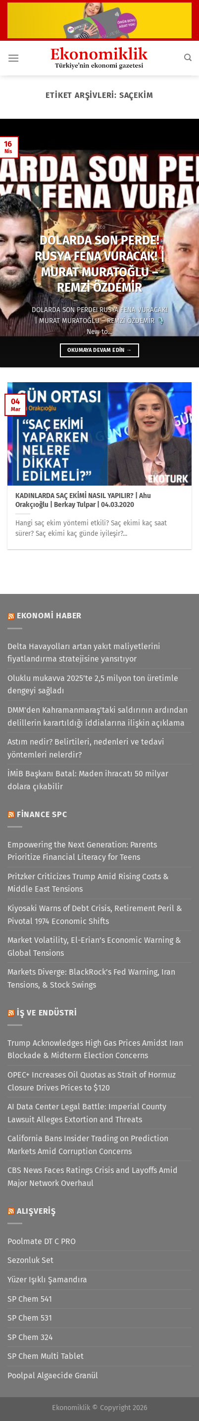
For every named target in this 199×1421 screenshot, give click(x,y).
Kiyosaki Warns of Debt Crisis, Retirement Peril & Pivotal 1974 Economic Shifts (94, 915)
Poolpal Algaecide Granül (52, 1375)
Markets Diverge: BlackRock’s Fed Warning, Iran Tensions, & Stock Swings (91, 978)
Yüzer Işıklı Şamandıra (47, 1279)
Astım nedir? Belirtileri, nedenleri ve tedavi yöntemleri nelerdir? (85, 748)
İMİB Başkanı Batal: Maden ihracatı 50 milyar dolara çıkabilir (87, 780)
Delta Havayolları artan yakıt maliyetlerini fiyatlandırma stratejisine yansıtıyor (83, 653)
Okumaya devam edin (99, 350)
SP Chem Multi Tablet (45, 1356)
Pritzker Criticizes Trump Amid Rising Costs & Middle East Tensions (88, 883)
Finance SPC (42, 814)
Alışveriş (36, 1211)
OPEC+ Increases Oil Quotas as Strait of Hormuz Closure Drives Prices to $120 (91, 1081)
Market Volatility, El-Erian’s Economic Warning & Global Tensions (94, 946)
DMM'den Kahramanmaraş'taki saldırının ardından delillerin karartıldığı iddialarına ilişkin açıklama (97, 716)
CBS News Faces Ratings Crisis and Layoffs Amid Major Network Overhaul (92, 1177)
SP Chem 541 (29, 1299)
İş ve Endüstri (47, 1012)
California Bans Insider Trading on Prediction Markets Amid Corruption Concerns (87, 1145)
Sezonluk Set (30, 1260)
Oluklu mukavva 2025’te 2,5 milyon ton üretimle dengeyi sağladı (92, 684)
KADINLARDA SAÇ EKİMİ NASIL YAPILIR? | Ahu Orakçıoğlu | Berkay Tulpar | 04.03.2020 (83, 500)
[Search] (188, 57)
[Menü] (13, 58)
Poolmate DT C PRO (41, 1241)
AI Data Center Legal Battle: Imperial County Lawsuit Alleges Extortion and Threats (86, 1113)
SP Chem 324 (30, 1337)
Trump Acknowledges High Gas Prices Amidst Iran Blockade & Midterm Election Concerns (95, 1049)
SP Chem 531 (29, 1318)
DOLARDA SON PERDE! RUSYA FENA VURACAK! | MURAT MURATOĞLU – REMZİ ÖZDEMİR (100, 264)
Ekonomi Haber (49, 615)
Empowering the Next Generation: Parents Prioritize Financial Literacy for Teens (82, 851)
